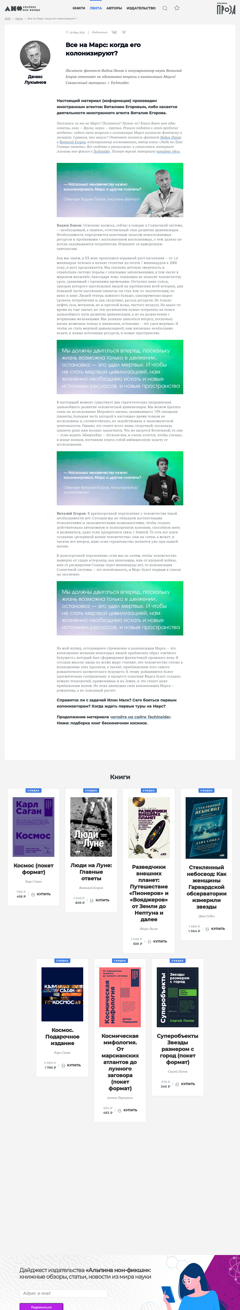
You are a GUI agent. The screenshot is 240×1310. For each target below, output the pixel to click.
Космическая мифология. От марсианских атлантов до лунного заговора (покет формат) (120, 1062)
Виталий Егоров (73, 141)
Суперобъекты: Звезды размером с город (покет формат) (178, 1049)
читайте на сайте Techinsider (140, 717)
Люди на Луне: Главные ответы (91, 872)
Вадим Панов (170, 137)
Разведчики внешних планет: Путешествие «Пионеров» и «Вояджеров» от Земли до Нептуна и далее (149, 893)
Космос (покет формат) (33, 868)
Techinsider (101, 151)
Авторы (114, 8)
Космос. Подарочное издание (62, 1036)
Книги (79, 8)
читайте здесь (168, 151)
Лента (96, 8)
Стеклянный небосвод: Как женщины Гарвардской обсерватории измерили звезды (207, 887)
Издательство (141, 8)
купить (43, 894)
